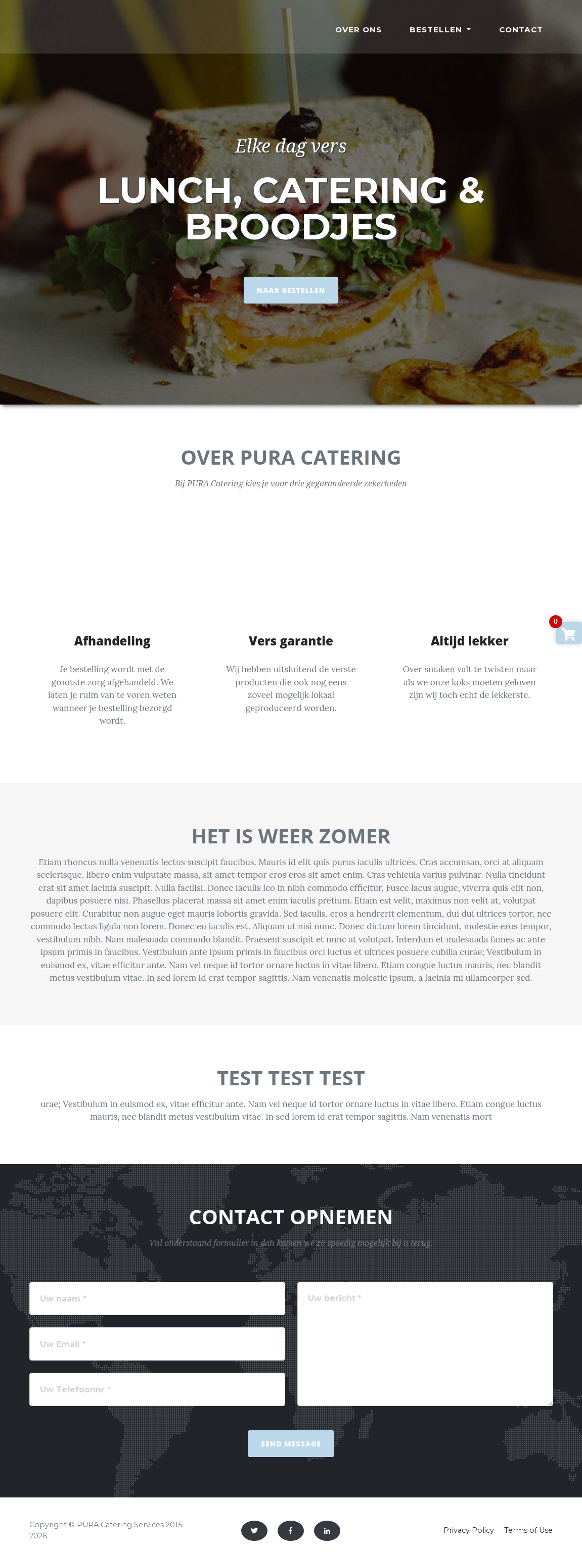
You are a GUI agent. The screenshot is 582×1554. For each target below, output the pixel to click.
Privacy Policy (468, 1530)
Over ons (358, 29)
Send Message (291, 1443)
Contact (521, 29)
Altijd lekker (470, 640)
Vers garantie (291, 640)
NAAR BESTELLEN (291, 290)
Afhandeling (112, 640)
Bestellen (437, 29)
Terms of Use (528, 1530)
